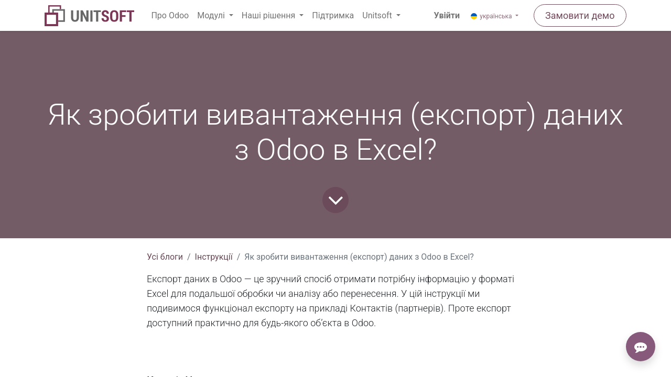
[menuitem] (170, 15)
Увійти (447, 15)
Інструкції (214, 257)
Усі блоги (165, 257)
